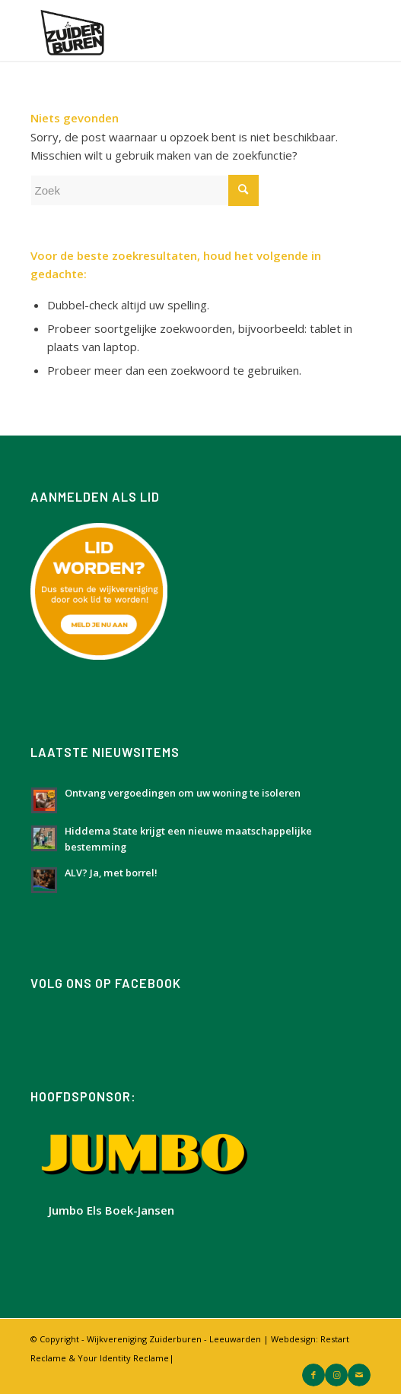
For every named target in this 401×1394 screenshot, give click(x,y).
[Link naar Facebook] (313, 1375)
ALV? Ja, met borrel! (111, 872)
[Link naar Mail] (359, 1375)
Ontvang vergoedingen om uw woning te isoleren (183, 793)
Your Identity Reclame (123, 1358)
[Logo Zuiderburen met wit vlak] (166, 30)
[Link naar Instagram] (336, 1375)
